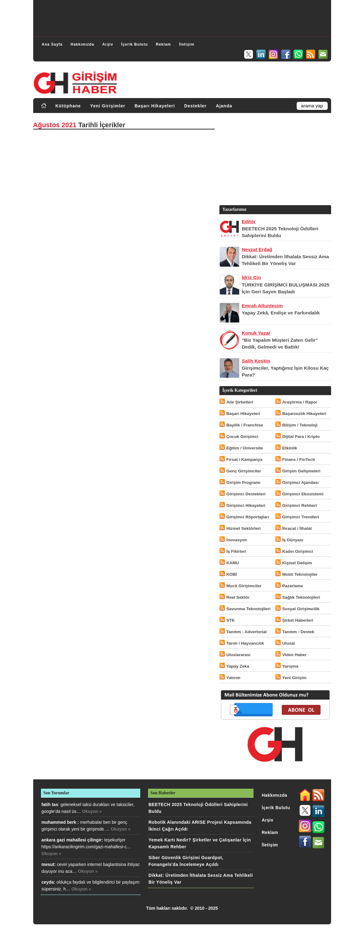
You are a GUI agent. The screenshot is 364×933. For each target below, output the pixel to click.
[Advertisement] (182, 17)
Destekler (195, 105)
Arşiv (107, 44)
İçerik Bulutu (134, 44)
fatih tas (50, 804)
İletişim (186, 44)
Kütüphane (68, 105)
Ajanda (224, 105)
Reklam (163, 44)
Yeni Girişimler (107, 105)
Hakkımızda (82, 44)
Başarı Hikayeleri (155, 105)
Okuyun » (92, 811)
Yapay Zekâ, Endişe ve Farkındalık (281, 312)
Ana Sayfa (52, 44)
